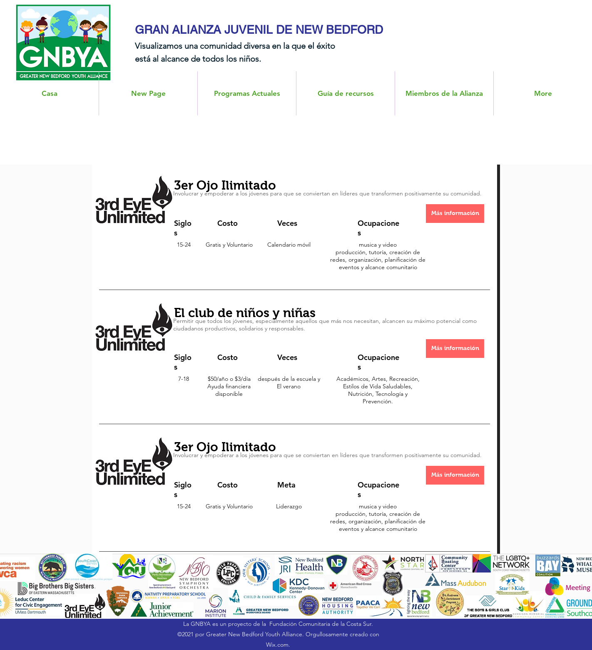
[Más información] (455, 213)
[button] (444, 93)
